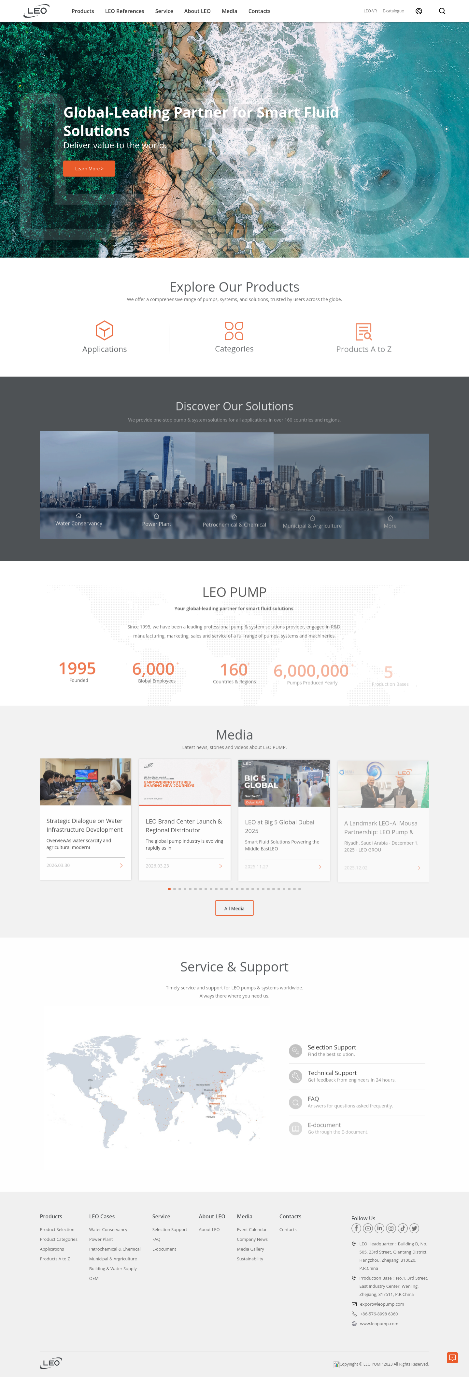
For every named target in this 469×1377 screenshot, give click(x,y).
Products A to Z (55, 1259)
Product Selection (57, 1229)
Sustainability (250, 1259)
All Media (234, 913)
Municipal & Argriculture (113, 1259)
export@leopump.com (382, 1304)
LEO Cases (102, 1216)
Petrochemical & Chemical (115, 1249)
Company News (252, 1239)
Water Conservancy (108, 1229)
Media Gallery (250, 1249)
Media (229, 11)
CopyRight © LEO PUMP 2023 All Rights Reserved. (381, 1364)
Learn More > (89, 168)
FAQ (156, 1239)
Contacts (260, 11)
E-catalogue (393, 11)
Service (164, 11)
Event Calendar (252, 1229)
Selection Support (169, 1229)
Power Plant (101, 1239)
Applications (52, 1249)
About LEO (197, 11)
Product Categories (58, 1239)
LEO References (124, 11)
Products (83, 11)
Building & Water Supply (113, 1269)
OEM (94, 1278)
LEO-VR (370, 11)
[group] (104, 343)
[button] (447, 129)
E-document (164, 1249)
